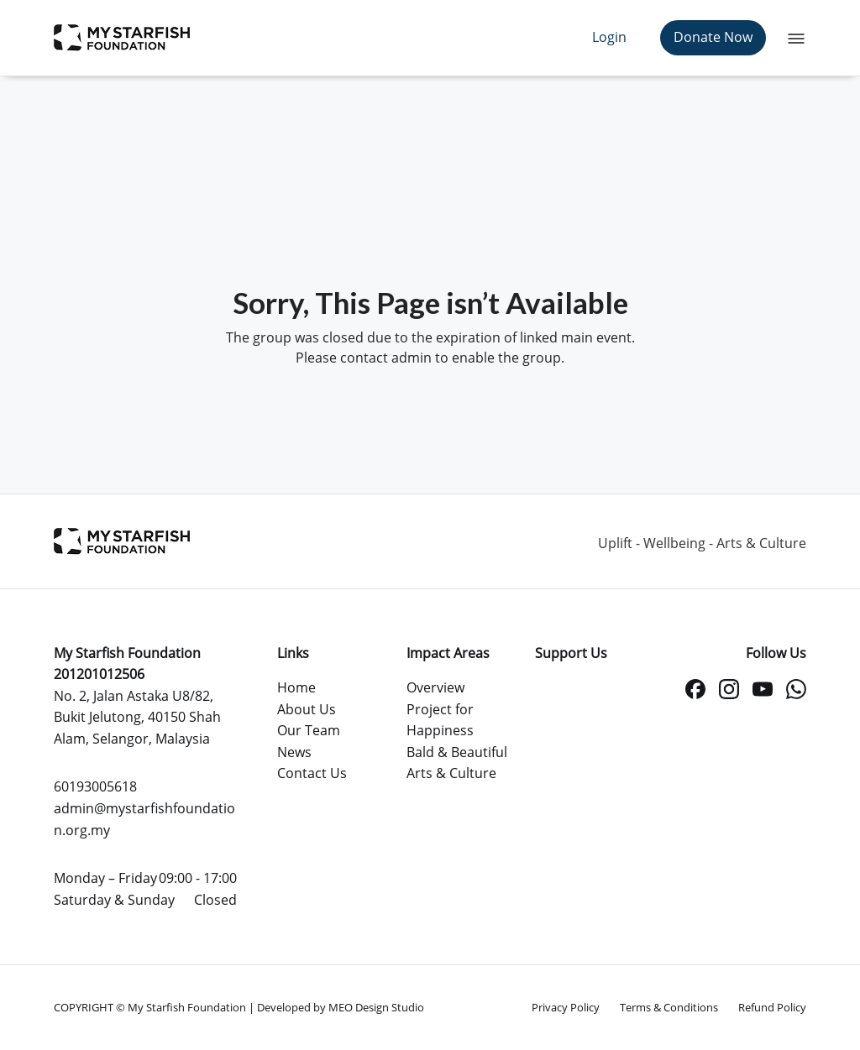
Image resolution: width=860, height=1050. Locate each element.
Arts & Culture (451, 773)
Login (609, 37)
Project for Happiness (440, 720)
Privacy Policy (566, 1007)
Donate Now (713, 37)
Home (296, 687)
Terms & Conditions (669, 1007)
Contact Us (312, 773)
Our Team (308, 730)
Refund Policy (772, 1007)
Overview (435, 687)
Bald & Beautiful (456, 752)
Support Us (571, 653)
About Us (306, 709)
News (294, 752)
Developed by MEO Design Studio (340, 1007)
